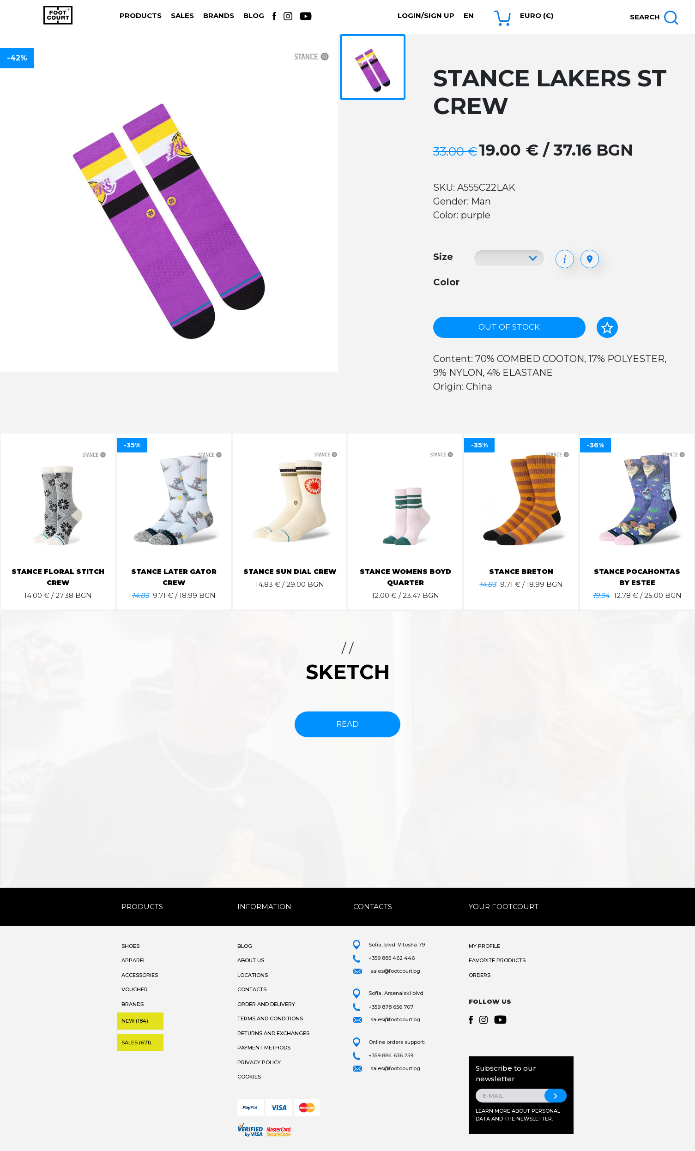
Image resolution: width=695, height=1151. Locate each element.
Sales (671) (136, 1042)
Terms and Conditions (270, 1018)
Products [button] (141, 15)
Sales (182, 15)
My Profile (484, 946)
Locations (252, 975)
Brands (218, 15)
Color (446, 282)
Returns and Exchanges (273, 1033)
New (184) (134, 1021)
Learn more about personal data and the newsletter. (518, 1115)
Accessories (139, 975)
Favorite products (497, 960)
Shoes (130, 946)
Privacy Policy (259, 1062)
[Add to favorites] (607, 327)
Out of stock (509, 326)
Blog (253, 15)
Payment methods (263, 1047)
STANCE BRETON (521, 571)
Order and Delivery (266, 1004)
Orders (479, 975)
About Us (250, 960)
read (347, 724)
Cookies (249, 1076)
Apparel (133, 960)
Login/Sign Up (426, 15)
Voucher (134, 989)
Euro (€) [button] (536, 15)
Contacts (251, 989)
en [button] (469, 15)
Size (443, 256)
